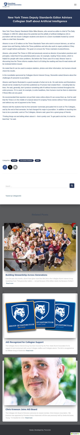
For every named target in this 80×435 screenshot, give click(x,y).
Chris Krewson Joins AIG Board (21, 409)
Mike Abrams (38, 31)
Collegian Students (26, 160)
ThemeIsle (47, 430)
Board (14, 160)
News (37, 160)
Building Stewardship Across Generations (26, 275)
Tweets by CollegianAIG (13, 196)
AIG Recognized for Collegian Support (24, 342)
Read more (9, 283)
